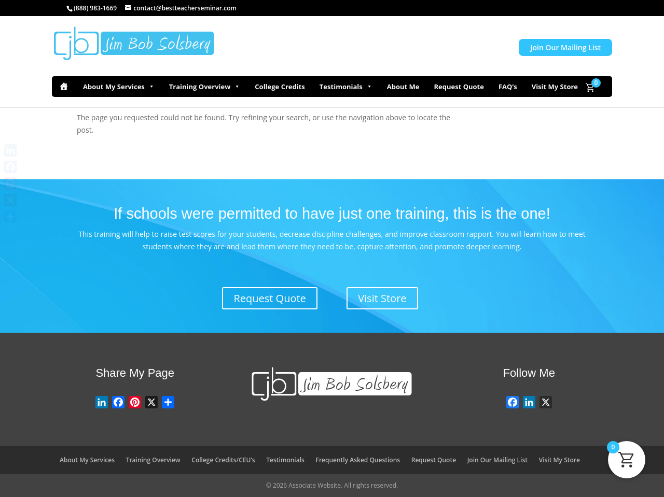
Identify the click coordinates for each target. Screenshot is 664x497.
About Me (403, 86)
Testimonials (346, 86)
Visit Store (382, 298)
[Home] (64, 86)
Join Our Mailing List (565, 47)
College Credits (280, 86)
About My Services (119, 86)
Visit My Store (555, 86)
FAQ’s (508, 86)
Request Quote (458, 86)
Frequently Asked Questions (358, 460)
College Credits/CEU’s (223, 460)
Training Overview (205, 86)
